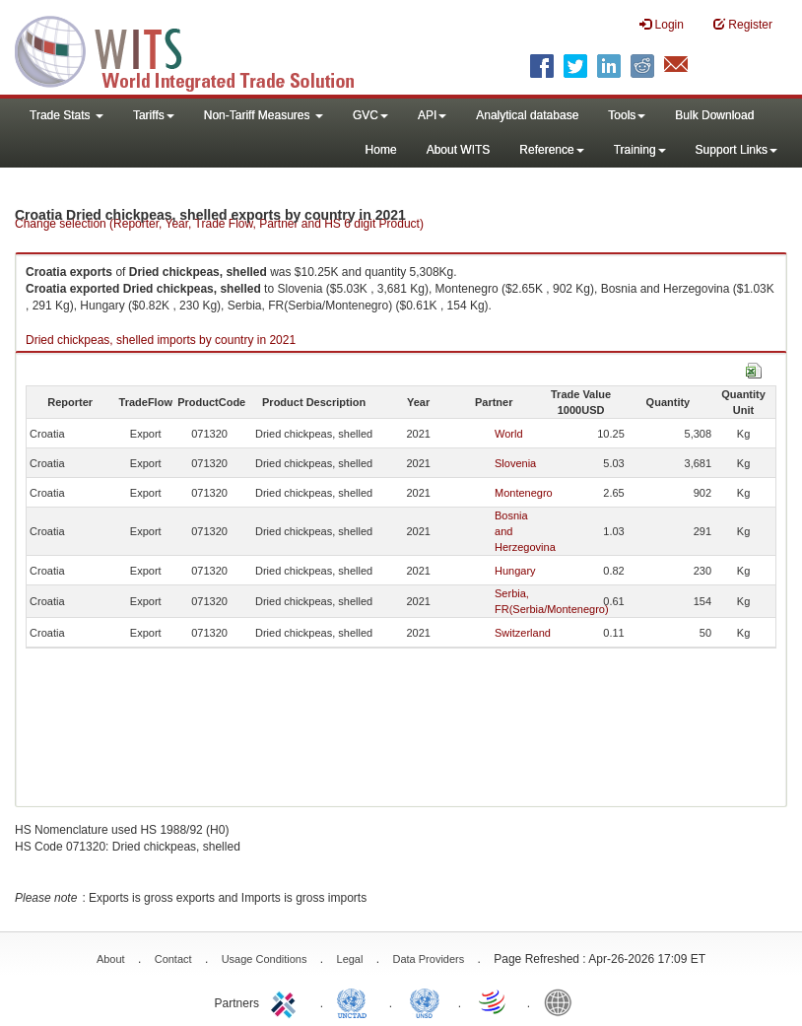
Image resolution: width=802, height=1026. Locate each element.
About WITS (459, 150)
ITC (286, 1001)
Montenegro (524, 493)
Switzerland (523, 633)
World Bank (562, 1001)
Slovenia (515, 463)
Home (381, 150)
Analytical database (527, 115)
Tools (626, 115)
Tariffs (153, 115)
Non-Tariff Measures (263, 115)
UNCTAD (355, 1001)
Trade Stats (66, 115)
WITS (197, 49)
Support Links (736, 150)
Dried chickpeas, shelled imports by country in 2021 (161, 340)
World (509, 434)
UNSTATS (424, 1001)
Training (640, 150)
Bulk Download (714, 115)
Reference (551, 150)
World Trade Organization (493, 1001)
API (432, 115)
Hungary (515, 571)
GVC (370, 115)
